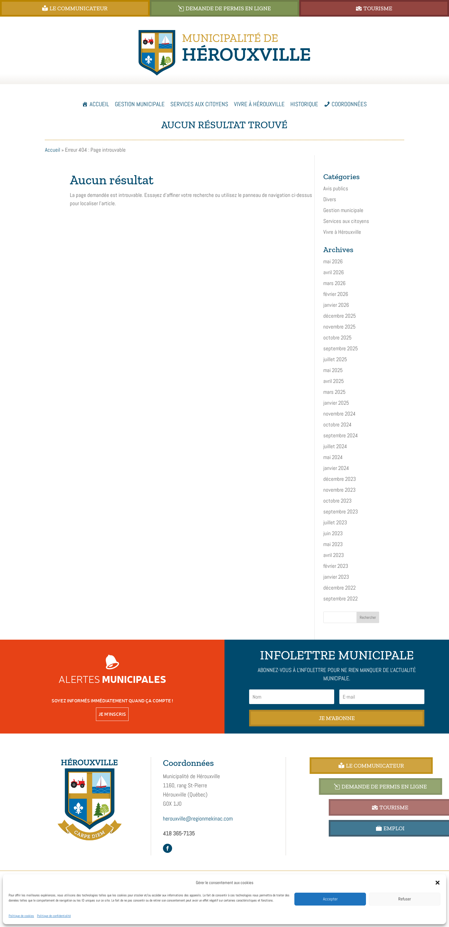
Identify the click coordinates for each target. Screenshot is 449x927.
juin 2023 (333, 533)
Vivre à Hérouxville (342, 232)
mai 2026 (333, 261)
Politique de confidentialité (54, 916)
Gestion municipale (343, 210)
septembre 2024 (340, 435)
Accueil (99, 104)
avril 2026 (333, 272)
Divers (329, 199)
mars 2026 (334, 283)
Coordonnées (349, 104)
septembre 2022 (340, 598)
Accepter (330, 899)
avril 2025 (333, 381)
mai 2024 (333, 457)
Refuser (404, 899)
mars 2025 (334, 392)
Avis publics (335, 188)
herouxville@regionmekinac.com (198, 818)
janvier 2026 (336, 305)
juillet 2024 (335, 446)
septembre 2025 (340, 348)
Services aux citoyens (346, 221)
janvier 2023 (336, 576)
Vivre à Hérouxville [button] (259, 104)
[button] (437, 883)
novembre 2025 (339, 326)
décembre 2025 (339, 315)
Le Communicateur (113, 8)
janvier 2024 (336, 468)
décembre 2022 (339, 587)
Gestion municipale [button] (140, 104)
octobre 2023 (337, 500)
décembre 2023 (339, 479)
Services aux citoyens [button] (199, 104)
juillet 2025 (335, 359)
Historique (304, 104)
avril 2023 (333, 555)
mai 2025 (333, 370)
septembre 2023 (340, 511)
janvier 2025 (336, 402)
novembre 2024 (339, 413)
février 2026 (335, 294)
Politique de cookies (21, 916)
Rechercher (368, 617)
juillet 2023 (335, 522)
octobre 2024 (337, 424)
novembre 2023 (339, 489)
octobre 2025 (337, 337)
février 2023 (335, 566)
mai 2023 (333, 544)
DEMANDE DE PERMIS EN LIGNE (276, 8)
